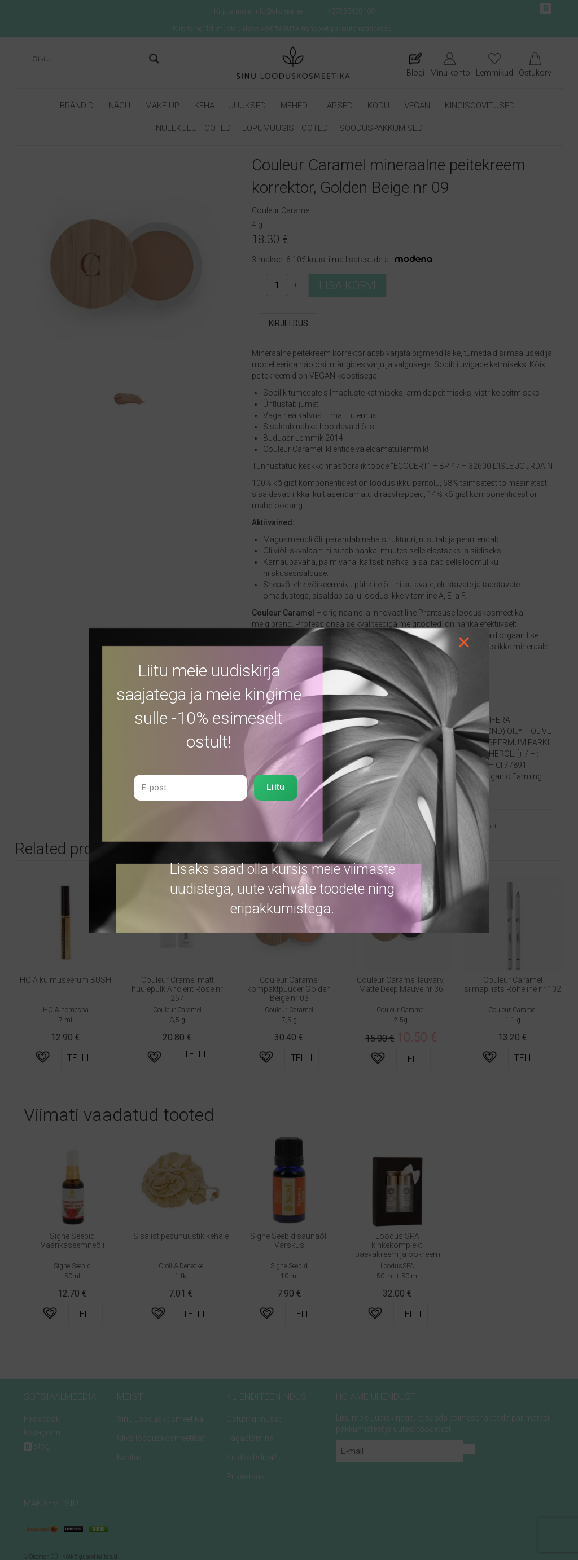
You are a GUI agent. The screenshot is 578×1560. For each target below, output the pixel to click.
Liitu (275, 787)
